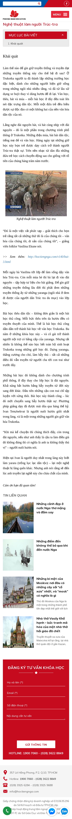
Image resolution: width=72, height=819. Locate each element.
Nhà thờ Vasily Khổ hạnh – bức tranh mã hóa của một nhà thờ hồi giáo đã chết (52, 624)
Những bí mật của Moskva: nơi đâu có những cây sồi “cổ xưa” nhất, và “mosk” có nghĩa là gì (52, 587)
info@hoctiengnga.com (24, 791)
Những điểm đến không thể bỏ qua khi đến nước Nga (52, 545)
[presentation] (36, 732)
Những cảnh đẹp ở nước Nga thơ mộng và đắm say (50, 508)
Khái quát (17, 43)
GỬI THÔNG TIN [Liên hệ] (36, 744)
